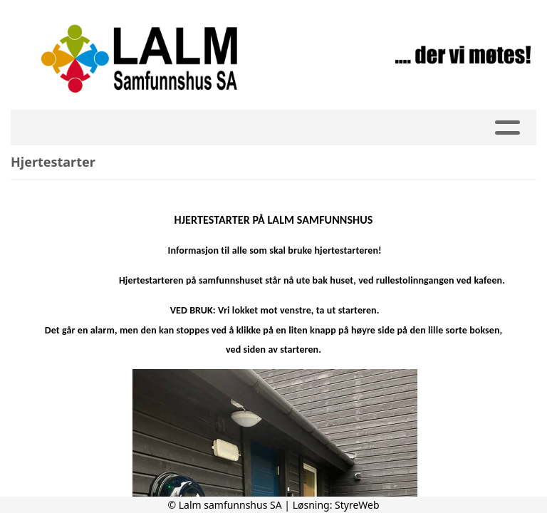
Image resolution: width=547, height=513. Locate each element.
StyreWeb (357, 505)
